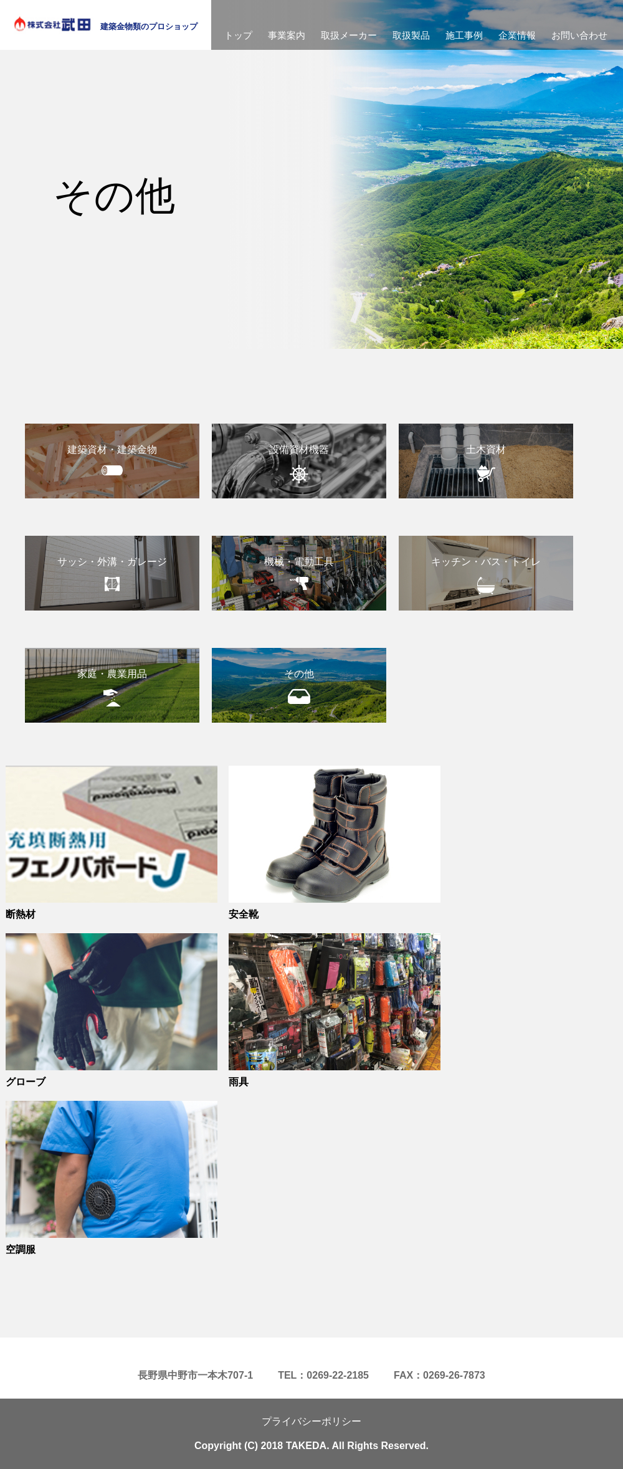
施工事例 (464, 35)
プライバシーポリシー (311, 1421)
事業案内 (286, 35)
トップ (238, 35)
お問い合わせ (579, 35)
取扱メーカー (349, 35)
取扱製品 (411, 35)
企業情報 (517, 35)
